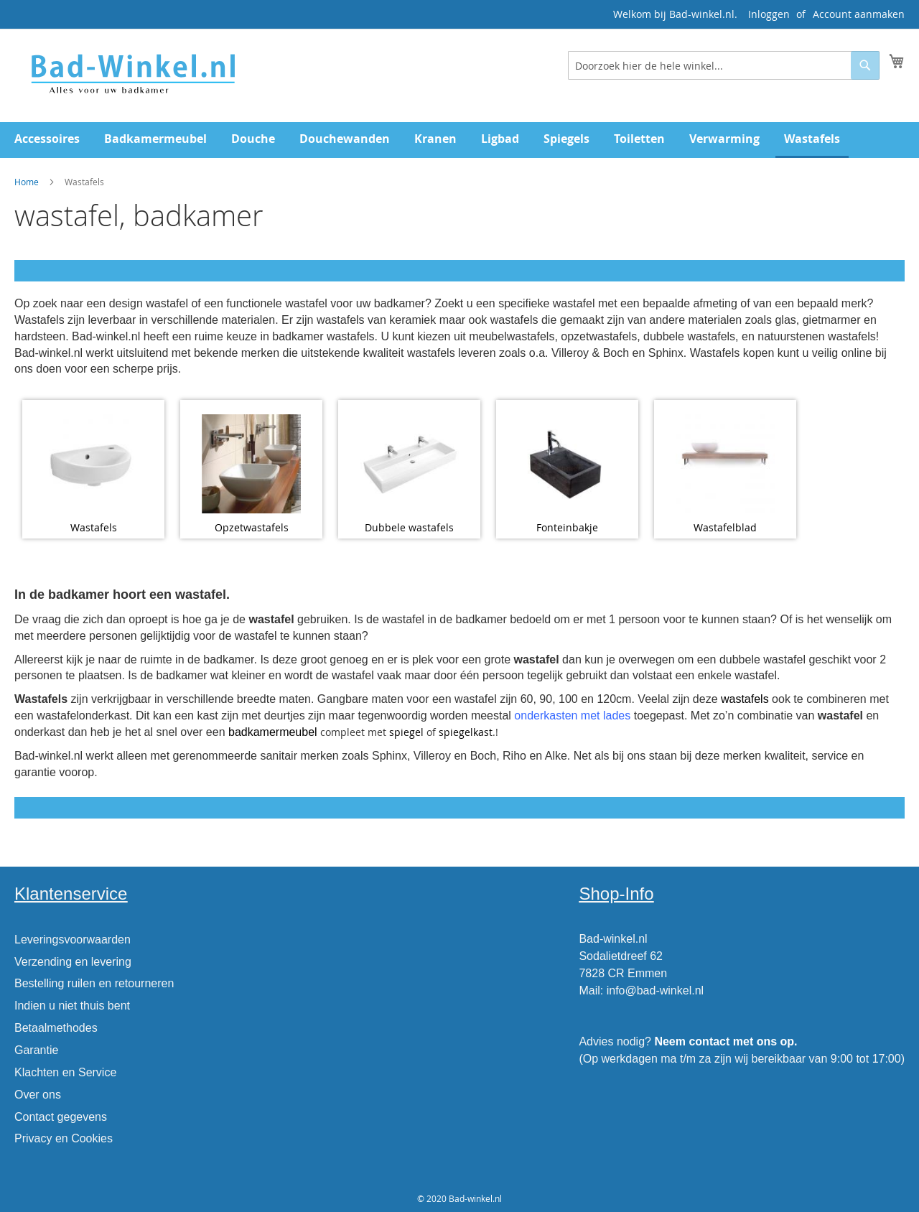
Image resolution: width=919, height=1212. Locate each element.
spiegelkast (466, 732)
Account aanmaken (859, 14)
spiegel (406, 732)
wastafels (745, 699)
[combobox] (724, 65)
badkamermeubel (272, 732)
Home (26, 181)
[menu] (459, 140)
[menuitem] (47, 139)
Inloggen (769, 14)
